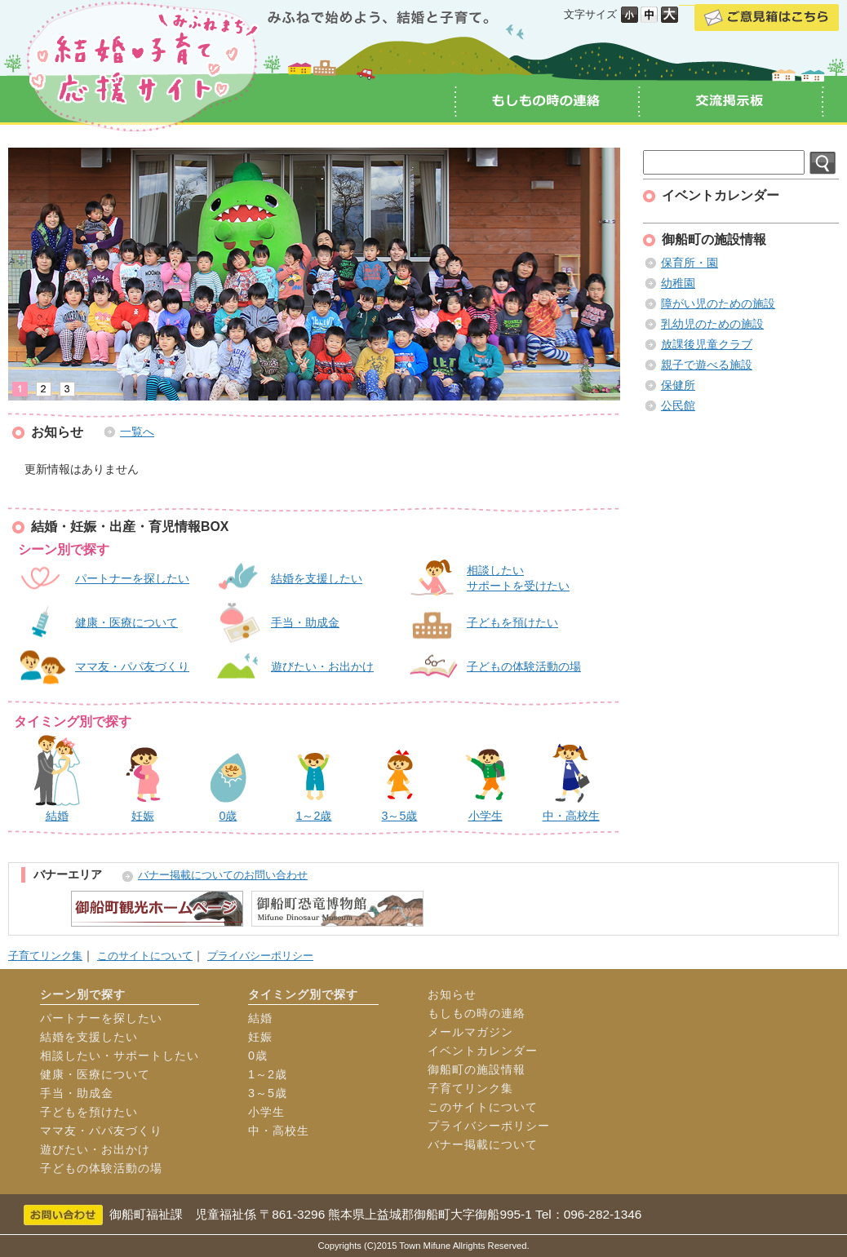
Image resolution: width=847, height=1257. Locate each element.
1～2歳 (267, 1074)
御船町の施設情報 (476, 1069)
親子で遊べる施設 (706, 364)
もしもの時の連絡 (476, 1013)
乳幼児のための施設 (712, 323)
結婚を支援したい (316, 578)
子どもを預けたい (512, 622)
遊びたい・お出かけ (322, 666)
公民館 (678, 405)
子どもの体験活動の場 (524, 666)
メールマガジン (470, 1031)
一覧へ (137, 431)
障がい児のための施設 (718, 303)
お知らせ (452, 994)
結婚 (260, 1018)
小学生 (266, 1111)
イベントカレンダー (483, 1050)
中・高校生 (278, 1130)
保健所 (678, 385)
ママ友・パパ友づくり (132, 666)
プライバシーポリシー (260, 955)
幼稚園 (678, 283)
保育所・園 (689, 262)
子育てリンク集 (45, 955)
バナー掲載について (483, 1144)
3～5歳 (267, 1093)
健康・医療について (126, 622)
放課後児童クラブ (706, 344)
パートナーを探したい (132, 578)
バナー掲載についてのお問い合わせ (223, 875)
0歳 (258, 1055)
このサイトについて (145, 955)
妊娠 (260, 1036)
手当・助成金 (305, 622)
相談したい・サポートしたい (119, 1055)
